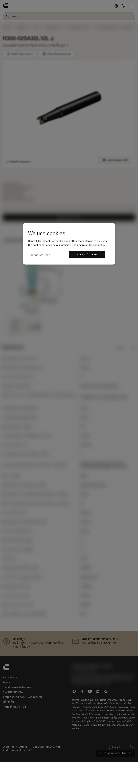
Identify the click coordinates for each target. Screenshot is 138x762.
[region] (69, 244)
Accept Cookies (87, 254)
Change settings (39, 254)
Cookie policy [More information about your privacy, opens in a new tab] (97, 245)
